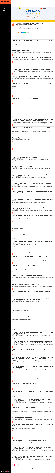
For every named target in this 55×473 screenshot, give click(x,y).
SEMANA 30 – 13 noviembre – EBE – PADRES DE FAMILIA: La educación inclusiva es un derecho (31, 291)
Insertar (28, 32)
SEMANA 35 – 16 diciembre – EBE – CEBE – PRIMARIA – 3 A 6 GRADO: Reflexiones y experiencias (31, 57)
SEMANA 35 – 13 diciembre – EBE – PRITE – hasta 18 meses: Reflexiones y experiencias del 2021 (31, 83)
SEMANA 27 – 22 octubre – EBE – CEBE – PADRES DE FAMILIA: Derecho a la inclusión (29, 440)
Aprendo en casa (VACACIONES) (19, 25)
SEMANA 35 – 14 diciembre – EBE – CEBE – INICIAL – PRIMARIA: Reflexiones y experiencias (30, 76)
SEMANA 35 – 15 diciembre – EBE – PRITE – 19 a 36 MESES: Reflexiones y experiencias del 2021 (31, 69)
